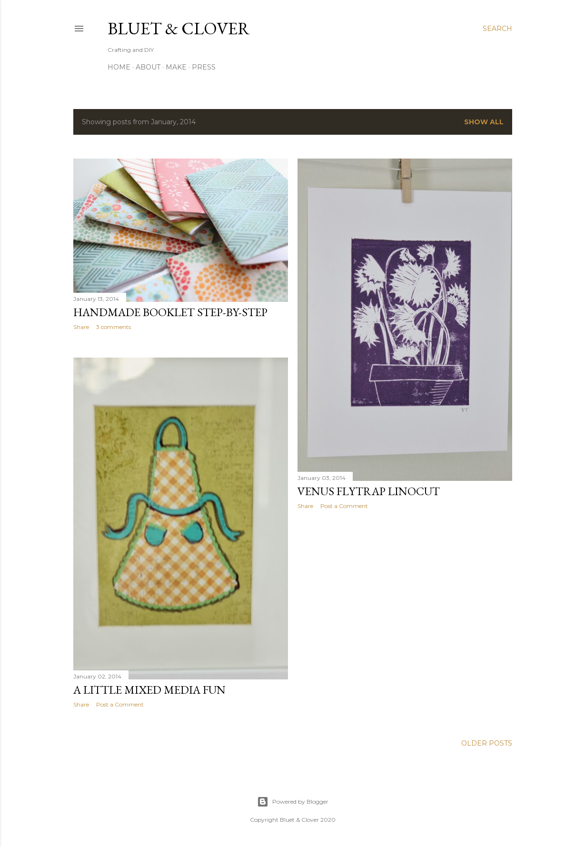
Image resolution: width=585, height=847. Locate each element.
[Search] (497, 28)
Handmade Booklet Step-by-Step (170, 312)
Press (204, 67)
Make (176, 67)
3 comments (113, 326)
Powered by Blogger (292, 801)
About (148, 67)
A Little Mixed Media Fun (149, 689)
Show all (484, 122)
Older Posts (486, 743)
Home (119, 67)
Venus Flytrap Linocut (368, 491)
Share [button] (81, 326)
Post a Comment (344, 505)
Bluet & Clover (179, 28)
